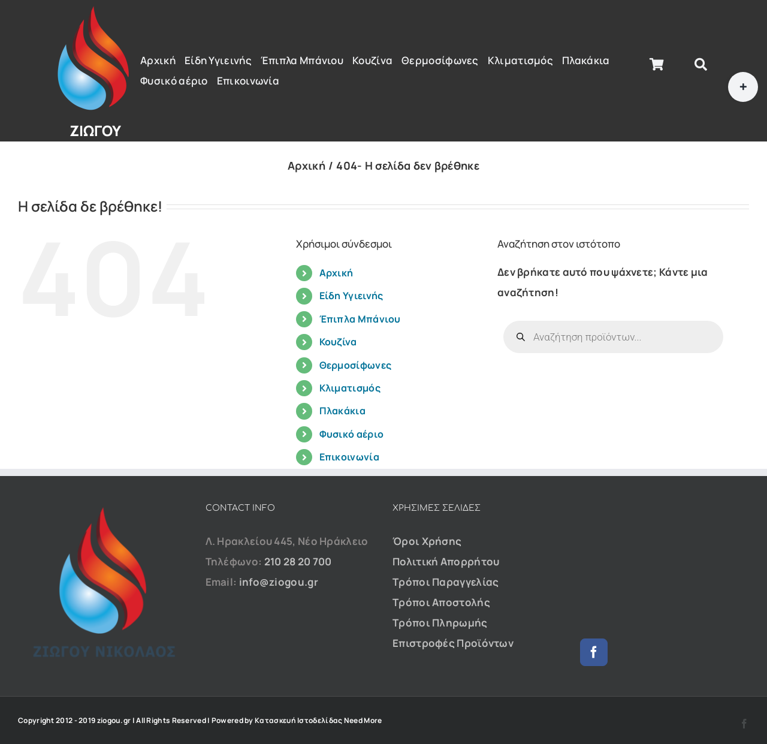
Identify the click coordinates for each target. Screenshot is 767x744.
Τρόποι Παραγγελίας (445, 582)
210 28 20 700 (298, 561)
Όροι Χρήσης (426, 541)
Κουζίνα (338, 341)
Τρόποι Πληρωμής (440, 622)
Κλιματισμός (350, 387)
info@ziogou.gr (278, 582)
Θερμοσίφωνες (355, 365)
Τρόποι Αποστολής (441, 602)
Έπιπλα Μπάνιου (360, 319)
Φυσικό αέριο (351, 434)
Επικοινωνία (349, 456)
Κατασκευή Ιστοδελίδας (298, 720)
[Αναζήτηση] (700, 65)
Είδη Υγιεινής (351, 295)
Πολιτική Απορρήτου (445, 561)
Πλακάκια (342, 410)
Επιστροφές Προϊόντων (453, 643)
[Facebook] (594, 652)
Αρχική (336, 272)
